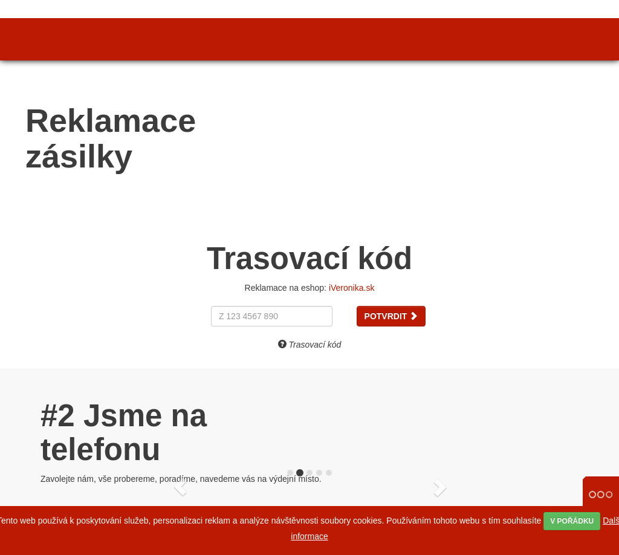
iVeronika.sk (351, 288)
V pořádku (572, 521)
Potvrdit (391, 316)
